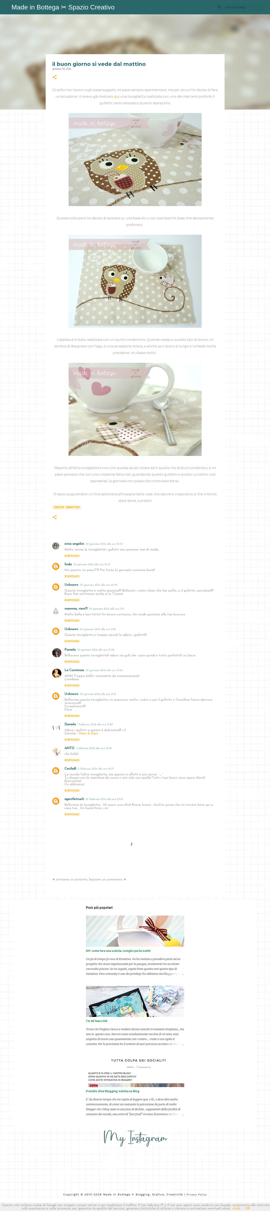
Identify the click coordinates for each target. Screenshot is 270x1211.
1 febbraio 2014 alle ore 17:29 (95, 724)
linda (68, 564)
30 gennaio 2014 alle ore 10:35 (104, 544)
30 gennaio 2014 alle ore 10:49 (98, 585)
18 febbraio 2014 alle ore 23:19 (104, 799)
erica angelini (74, 544)
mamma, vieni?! (75, 608)
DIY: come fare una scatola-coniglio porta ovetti (118, 950)
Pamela (70, 649)
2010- (89, 1194)
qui (116, 96)
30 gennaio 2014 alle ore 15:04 (104, 670)
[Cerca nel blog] (245, 7)
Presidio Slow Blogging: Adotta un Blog (112, 1091)
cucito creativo (67, 507)
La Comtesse (74, 670)
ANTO (69, 748)
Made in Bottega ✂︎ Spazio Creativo (63, 7)
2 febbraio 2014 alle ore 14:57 (96, 769)
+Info (236, 1208)
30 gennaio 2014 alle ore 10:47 (91, 564)
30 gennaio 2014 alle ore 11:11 (106, 609)
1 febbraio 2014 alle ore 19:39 (94, 748)
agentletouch (74, 799)
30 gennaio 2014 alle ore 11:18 (98, 629)
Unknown (71, 585)
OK (247, 1208)
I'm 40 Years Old (96, 1021)
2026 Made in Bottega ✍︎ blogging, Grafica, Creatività (138, 1194)
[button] (54, 77)
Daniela (70, 724)
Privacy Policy (196, 1194)
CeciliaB (70, 768)
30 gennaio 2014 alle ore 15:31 (98, 694)
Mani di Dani (88, 733)
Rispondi (71, 556)
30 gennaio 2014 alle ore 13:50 (95, 650)
